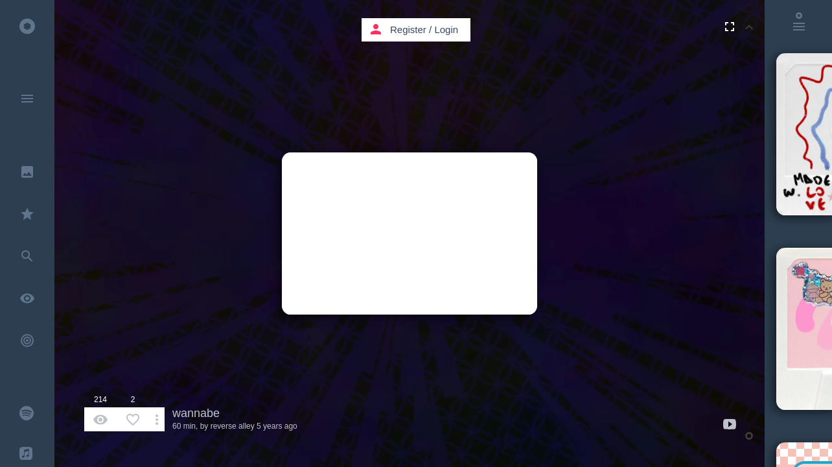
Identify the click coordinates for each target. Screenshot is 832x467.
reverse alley (233, 426)
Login (446, 29)
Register (408, 29)
